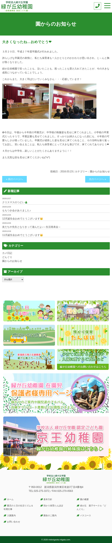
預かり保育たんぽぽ (53, 505)
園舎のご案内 (50, 515)
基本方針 (47, 499)
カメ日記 (7, 253)
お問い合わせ (13, 521)
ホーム (10, 499)
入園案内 (11, 515)
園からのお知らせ (100, 171)
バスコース (85, 515)
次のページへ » (97, 179)
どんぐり (7, 257)
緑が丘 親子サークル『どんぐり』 (91, 507)
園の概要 (84, 499)
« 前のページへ (14, 179)
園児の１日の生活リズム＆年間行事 (18, 507)
